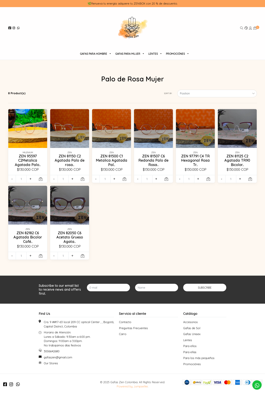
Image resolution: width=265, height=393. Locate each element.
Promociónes (175, 53)
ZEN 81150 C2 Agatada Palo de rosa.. (70, 160)
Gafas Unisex (191, 334)
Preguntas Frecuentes (133, 328)
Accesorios (190, 322)
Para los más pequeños (198, 358)
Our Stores (51, 363)
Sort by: (168, 93)
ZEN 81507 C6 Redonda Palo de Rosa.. (153, 160)
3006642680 (51, 351)
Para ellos (190, 346)
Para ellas (189, 352)
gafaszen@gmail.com (58, 357)
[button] (246, 28)
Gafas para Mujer (127, 53)
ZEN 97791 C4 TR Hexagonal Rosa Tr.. (195, 160)
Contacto (125, 322)
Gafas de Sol (191, 328)
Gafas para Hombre (93, 53)
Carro (122, 334)
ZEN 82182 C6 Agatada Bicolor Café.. (28, 237)
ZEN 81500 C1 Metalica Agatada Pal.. (111, 160)
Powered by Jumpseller (132, 386)
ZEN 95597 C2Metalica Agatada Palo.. (28, 160)
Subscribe (205, 287)
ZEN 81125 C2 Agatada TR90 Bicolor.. (237, 160)
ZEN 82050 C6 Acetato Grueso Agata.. (69, 237)
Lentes (153, 53)
